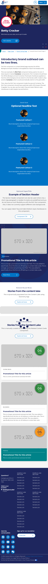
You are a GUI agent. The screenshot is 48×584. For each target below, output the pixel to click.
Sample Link (20, 478)
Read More (6, 275)
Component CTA (22, 217)
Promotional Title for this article (24, 363)
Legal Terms (16, 559)
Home (3, 559)
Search (35, 3)
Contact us (4, 479)
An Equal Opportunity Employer (34, 557)
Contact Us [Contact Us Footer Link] (9, 559)
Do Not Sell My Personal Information (11, 561)
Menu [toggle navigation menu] (42, 3)
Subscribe (22, 536)
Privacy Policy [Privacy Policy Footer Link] (25, 559)
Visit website (7, 41)
